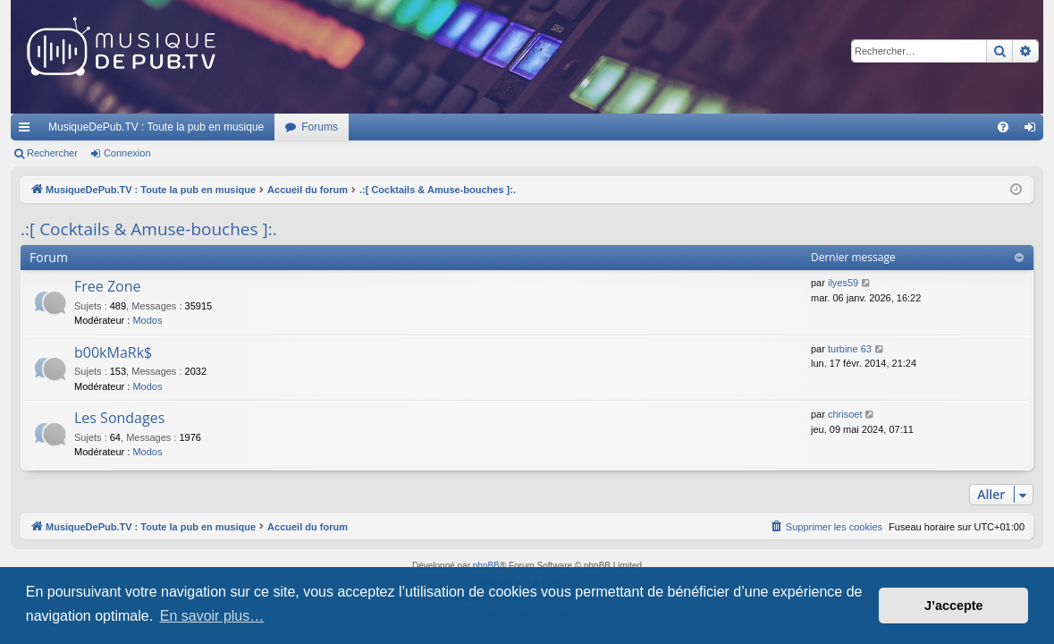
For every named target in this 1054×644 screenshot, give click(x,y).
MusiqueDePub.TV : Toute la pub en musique (156, 127)
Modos (147, 320)
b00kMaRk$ (113, 352)
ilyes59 (843, 282)
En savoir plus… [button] (212, 615)
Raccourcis (28, 130)
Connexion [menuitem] (1033, 130)
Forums (319, 127)
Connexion (127, 153)
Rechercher (52, 153)
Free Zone (107, 286)
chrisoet (845, 414)
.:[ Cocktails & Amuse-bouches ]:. (149, 229)
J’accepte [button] (953, 605)
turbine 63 (850, 348)
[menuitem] (1003, 127)
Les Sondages (119, 418)
